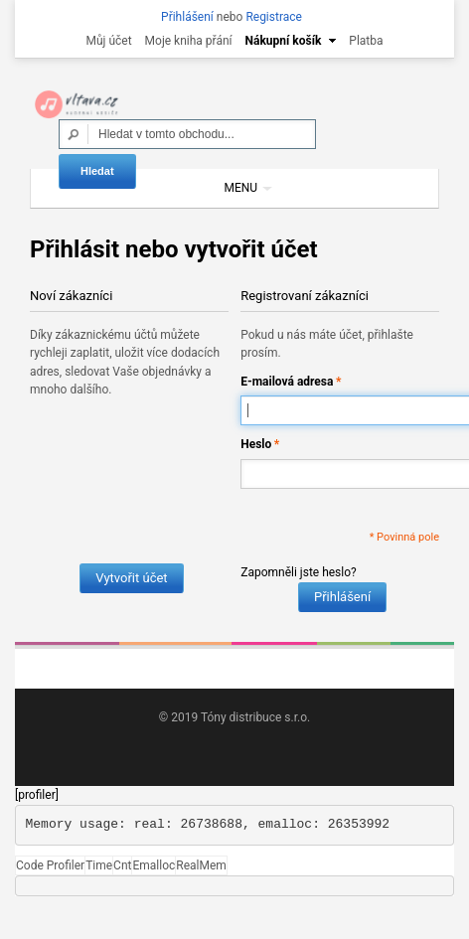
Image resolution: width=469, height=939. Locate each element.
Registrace (273, 17)
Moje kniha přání (189, 41)
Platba (366, 41)
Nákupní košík (283, 41)
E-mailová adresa (286, 382)
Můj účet (108, 41)
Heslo (255, 444)
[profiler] (37, 795)
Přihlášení (187, 17)
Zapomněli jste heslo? (298, 572)
